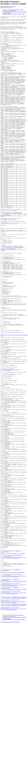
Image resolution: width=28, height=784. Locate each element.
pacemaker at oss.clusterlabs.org (8, 295)
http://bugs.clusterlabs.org (13, 666)
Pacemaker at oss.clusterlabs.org (19, 713)
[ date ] (12, 13)
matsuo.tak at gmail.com (19, 293)
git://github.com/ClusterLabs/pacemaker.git (10, 440)
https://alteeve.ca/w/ (18, 672)
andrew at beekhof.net (11, 6)
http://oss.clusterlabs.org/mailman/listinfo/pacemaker (12, 661)
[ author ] (23, 13)
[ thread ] (15, 13)
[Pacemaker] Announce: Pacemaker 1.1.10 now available (13, 10)
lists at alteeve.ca (16, 385)
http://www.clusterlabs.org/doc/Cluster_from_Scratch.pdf (13, 665)
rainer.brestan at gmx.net (6, 260)
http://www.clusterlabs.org (17, 663)
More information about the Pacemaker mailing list (10, 741)
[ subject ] (19, 13)
